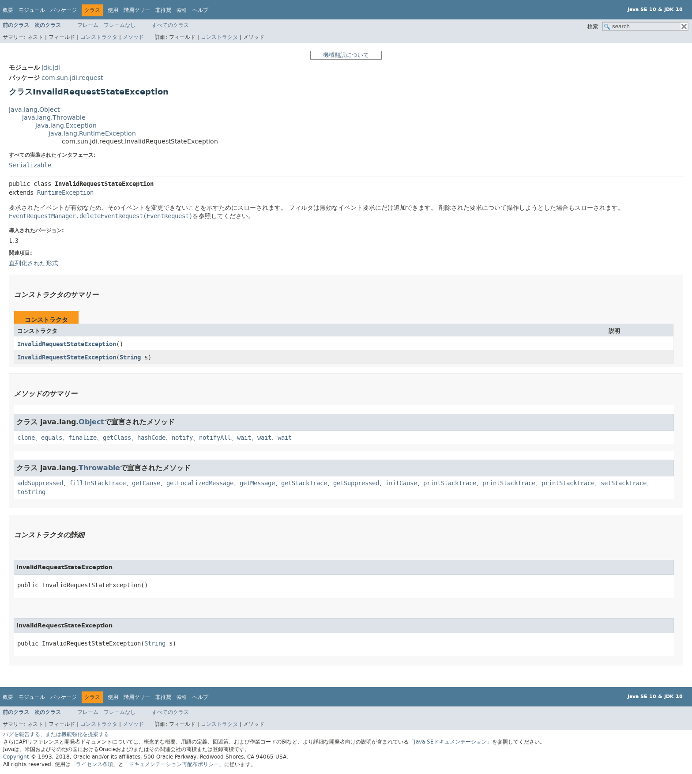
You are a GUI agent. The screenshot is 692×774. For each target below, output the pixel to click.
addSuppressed (40, 483)
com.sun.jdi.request (72, 78)
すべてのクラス (170, 25)
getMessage (257, 483)
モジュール (32, 10)
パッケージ (63, 10)
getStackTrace (304, 483)
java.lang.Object (34, 109)
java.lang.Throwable (54, 117)
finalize (82, 438)
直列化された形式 (33, 263)
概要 (8, 10)
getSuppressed (356, 483)
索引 (182, 10)
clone (26, 438)
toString (31, 492)
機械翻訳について (346, 55)
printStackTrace (449, 483)
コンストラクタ (98, 37)
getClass (117, 438)
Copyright (16, 757)
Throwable (99, 468)
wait (244, 438)
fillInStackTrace (97, 483)
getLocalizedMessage (199, 483)
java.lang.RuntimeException (92, 133)
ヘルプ (200, 10)
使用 (113, 10)
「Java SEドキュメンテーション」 (450, 742)
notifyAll (215, 438)
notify (182, 438)
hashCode (151, 438)
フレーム (87, 25)
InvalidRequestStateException (66, 344)
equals (51, 438)
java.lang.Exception (66, 125)
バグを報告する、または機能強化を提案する (56, 734)
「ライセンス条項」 (94, 764)
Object (91, 422)
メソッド (133, 37)
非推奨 (163, 10)
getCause (146, 483)
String (130, 357)
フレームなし (119, 25)
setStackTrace (624, 483)
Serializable (30, 165)
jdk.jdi (50, 68)
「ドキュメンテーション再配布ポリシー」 (174, 764)
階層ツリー (137, 10)
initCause (401, 483)
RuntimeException (65, 192)
